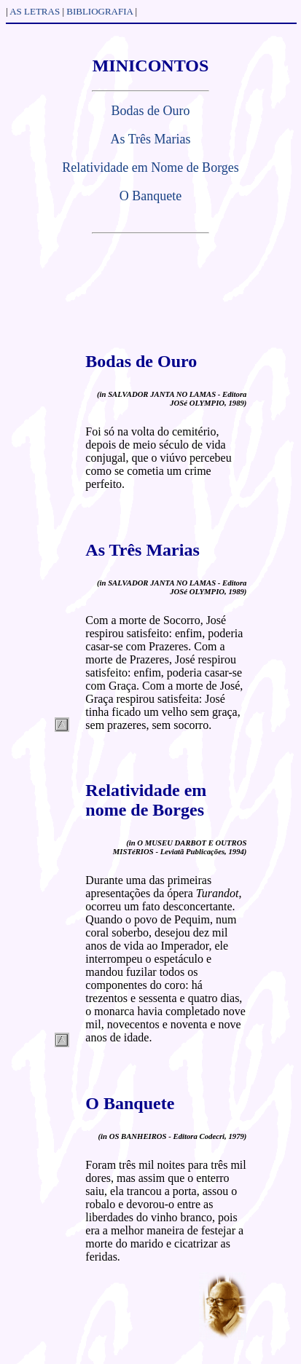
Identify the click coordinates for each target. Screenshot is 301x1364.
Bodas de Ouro (151, 110)
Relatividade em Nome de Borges (150, 167)
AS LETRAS (34, 11)
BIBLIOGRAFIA (99, 11)
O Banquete (150, 196)
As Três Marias (150, 139)
